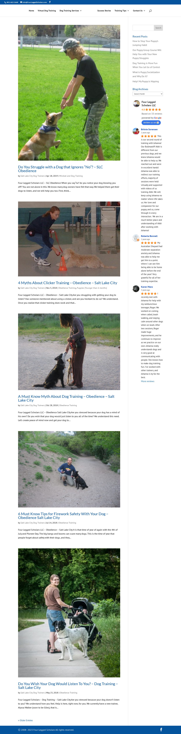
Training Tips (120, 11)
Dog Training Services (69, 11)
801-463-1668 (12, 2)
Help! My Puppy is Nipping (146, 81)
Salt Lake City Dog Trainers (33, 176)
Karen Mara (147, 286)
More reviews (147, 381)
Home (31, 11)
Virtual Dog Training (47, 11)
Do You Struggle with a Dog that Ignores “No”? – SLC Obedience (60, 169)
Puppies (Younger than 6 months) (92, 288)
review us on (151, 122)
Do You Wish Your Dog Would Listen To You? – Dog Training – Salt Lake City (68, 685)
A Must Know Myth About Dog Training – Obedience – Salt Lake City (66, 398)
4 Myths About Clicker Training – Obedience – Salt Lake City (67, 282)
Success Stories (104, 11)
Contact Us (137, 11)
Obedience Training (67, 288)
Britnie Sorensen (149, 129)
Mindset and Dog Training (71, 176)
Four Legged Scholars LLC (149, 103)
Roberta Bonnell (149, 236)
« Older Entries (25, 720)
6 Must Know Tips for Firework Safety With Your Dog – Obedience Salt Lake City (63, 515)
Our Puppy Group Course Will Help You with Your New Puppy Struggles (147, 54)
